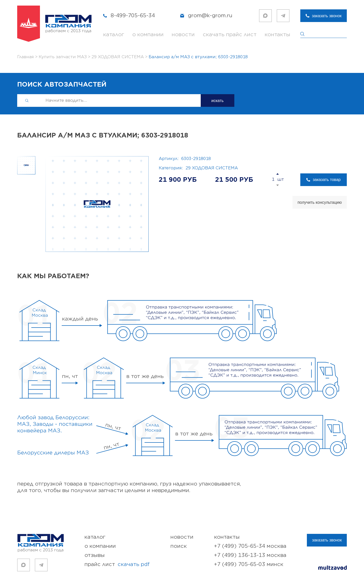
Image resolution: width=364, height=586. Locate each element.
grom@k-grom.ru (210, 15)
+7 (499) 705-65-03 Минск (248, 564)
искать (217, 100)
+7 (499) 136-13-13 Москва (250, 555)
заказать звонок (327, 16)
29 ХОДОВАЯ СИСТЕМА (212, 168)
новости (183, 34)
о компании (148, 34)
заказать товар (326, 179)
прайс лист (117, 564)
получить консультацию (320, 202)
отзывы (94, 555)
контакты (277, 34)
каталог (113, 34)
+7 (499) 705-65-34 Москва (250, 546)
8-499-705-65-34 (133, 15)
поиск (178, 546)
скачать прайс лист (230, 34)
